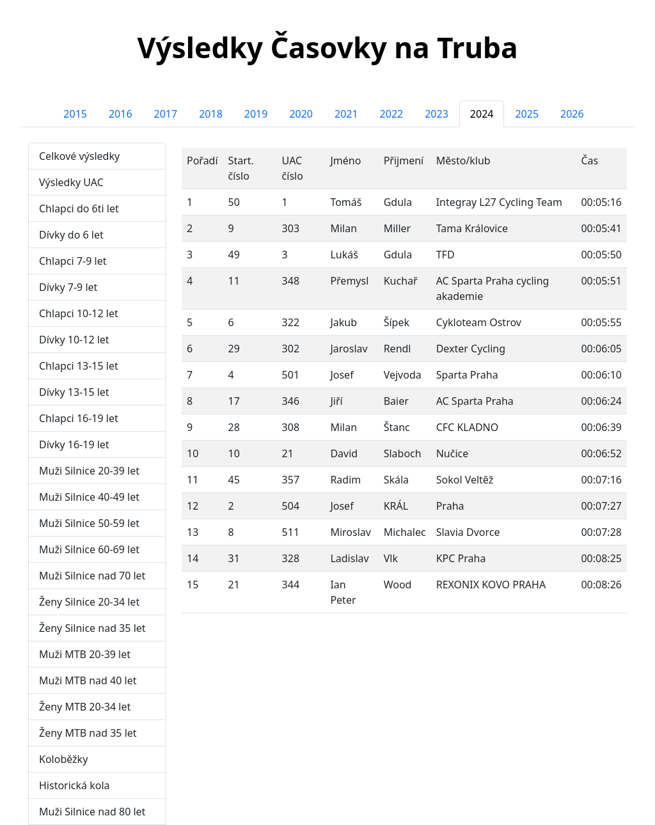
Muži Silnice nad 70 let (92, 576)
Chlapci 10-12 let (78, 313)
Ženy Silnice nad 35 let (92, 628)
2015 (75, 114)
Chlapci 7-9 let (72, 261)
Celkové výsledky (79, 156)
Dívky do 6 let (71, 235)
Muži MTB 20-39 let (84, 654)
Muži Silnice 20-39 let (89, 471)
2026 (572, 114)
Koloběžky (63, 759)
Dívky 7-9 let (68, 287)
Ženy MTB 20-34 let (84, 707)
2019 (256, 114)
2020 (301, 114)
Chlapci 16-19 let (78, 418)
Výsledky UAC (71, 182)
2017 (166, 114)
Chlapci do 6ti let (79, 208)
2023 (436, 114)
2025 (527, 114)
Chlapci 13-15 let (78, 366)
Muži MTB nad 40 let (87, 680)
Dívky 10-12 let (74, 340)
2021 (346, 114)
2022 (392, 114)
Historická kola (74, 785)
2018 (211, 114)
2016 (120, 114)
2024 (482, 114)
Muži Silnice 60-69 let (89, 549)
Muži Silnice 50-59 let (89, 523)
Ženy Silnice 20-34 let (89, 602)
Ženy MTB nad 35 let (88, 733)
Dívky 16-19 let (74, 444)
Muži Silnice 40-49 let (89, 497)
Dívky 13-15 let (74, 392)
